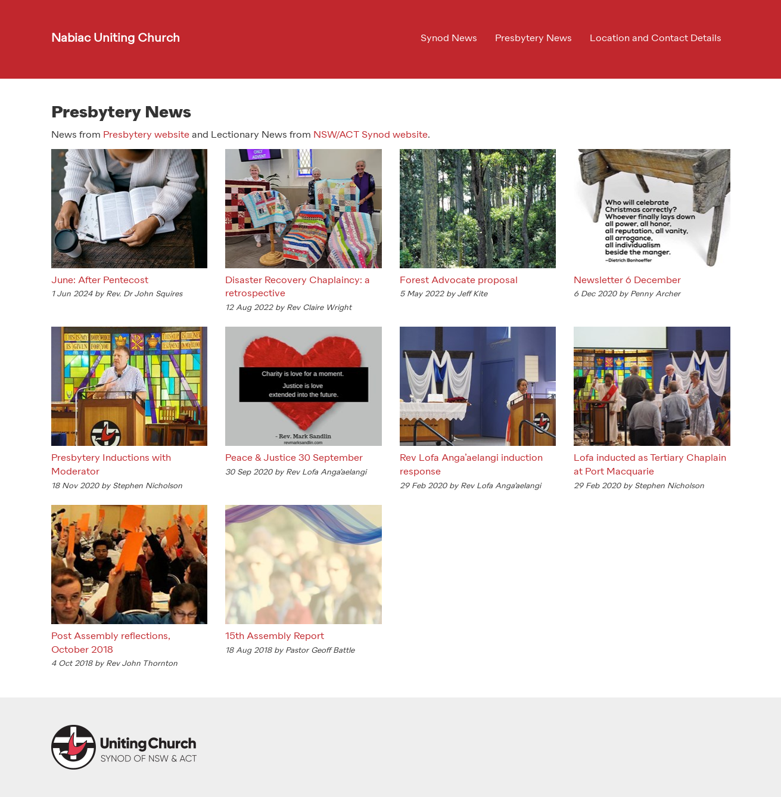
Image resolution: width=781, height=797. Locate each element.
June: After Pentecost (99, 281)
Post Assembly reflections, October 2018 (110, 643)
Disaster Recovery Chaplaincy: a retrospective (297, 287)
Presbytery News (533, 39)
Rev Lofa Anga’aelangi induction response (471, 465)
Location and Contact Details (655, 39)
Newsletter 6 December (627, 281)
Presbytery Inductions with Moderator (111, 465)
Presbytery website (146, 135)
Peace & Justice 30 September (294, 458)
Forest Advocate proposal (459, 281)
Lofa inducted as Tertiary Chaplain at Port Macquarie (650, 465)
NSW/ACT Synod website (370, 135)
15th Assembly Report (274, 636)
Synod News (449, 39)
